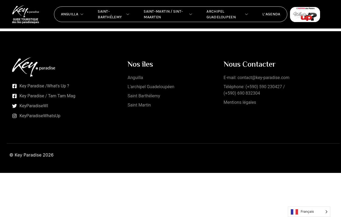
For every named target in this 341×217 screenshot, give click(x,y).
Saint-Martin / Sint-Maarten (168, 14)
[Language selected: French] (309, 212)
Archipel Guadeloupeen (227, 14)
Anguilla (73, 14)
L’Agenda (271, 14)
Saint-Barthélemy (114, 14)
